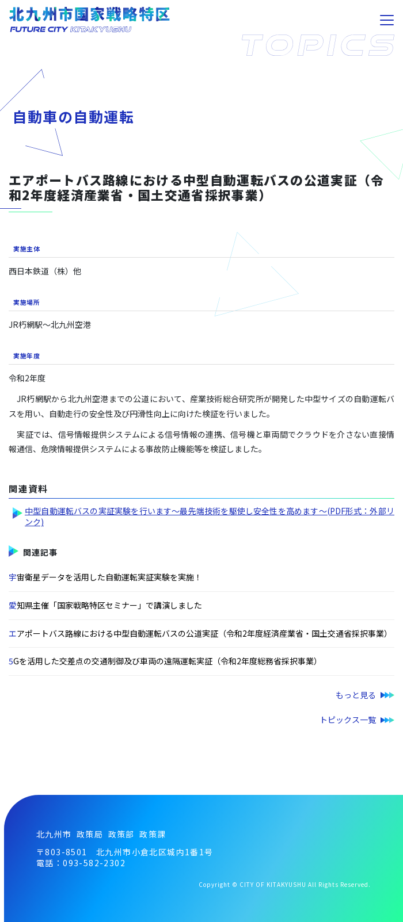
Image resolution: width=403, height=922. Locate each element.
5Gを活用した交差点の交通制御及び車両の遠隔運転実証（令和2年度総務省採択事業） (165, 661)
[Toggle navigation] (387, 20)
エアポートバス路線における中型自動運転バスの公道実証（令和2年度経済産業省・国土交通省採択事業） (200, 633)
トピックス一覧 (348, 719)
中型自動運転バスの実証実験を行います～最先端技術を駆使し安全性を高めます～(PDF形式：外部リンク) (209, 517)
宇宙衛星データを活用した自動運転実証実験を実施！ (105, 577)
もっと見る (356, 695)
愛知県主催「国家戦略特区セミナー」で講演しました (105, 605)
